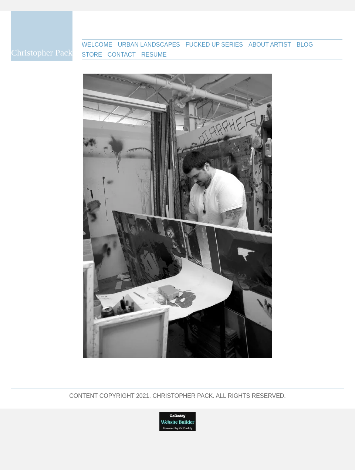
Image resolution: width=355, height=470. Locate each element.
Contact (122, 54)
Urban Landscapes (149, 44)
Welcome (97, 44)
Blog (305, 44)
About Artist (269, 44)
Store (92, 54)
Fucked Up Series (214, 44)
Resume (153, 54)
